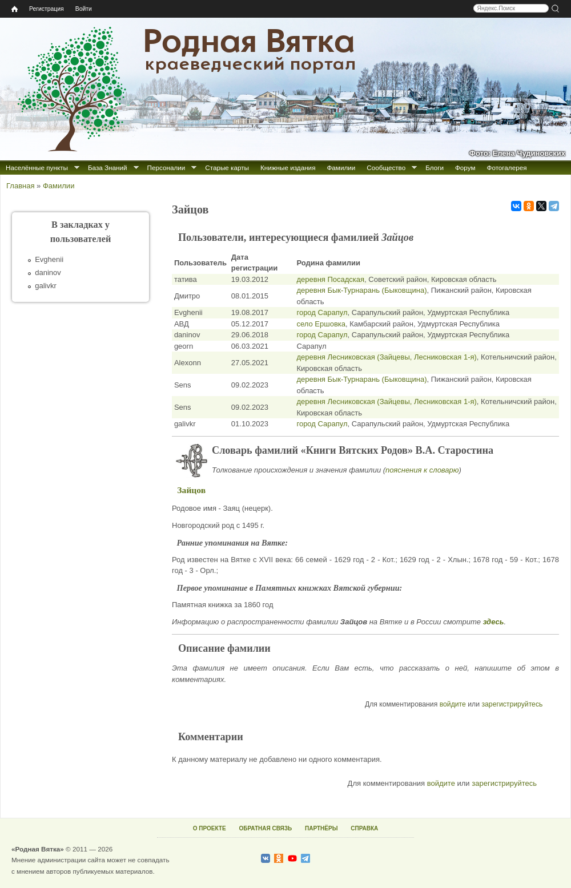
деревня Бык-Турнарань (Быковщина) (361, 290)
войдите (453, 704)
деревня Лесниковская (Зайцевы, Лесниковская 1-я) (386, 357)
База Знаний (107, 167)
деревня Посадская (330, 279)
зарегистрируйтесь (511, 704)
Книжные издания (287, 167)
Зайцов (191, 490)
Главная (20, 185)
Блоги (434, 167)
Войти (83, 9)
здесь (493, 621)
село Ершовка (320, 324)
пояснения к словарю (422, 470)
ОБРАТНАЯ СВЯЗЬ (265, 828)
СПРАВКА (364, 828)
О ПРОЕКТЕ (209, 828)
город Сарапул (321, 312)
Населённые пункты (37, 167)
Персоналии (166, 167)
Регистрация (46, 9)
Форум (465, 167)
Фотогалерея (507, 167)
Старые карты (227, 167)
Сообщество (386, 167)
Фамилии (341, 167)
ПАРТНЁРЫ (321, 828)
